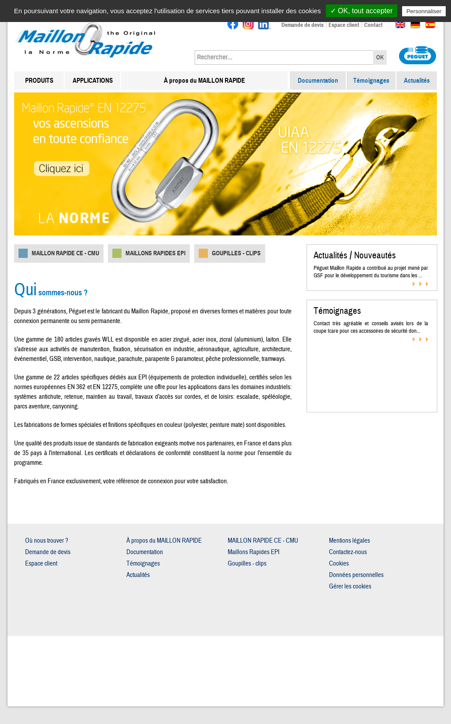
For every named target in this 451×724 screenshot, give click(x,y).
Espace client (344, 25)
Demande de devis (302, 25)
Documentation (318, 81)
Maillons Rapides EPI (155, 253)
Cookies (339, 563)
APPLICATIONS (93, 81)
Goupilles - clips (236, 253)
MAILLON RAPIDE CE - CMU (65, 253)
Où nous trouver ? (46, 541)
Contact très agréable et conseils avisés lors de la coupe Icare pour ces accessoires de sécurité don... (371, 327)
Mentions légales (349, 541)
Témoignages (371, 81)
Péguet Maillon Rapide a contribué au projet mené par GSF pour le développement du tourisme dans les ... (371, 272)
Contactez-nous (348, 552)
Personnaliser (424, 11)
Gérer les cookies (350, 586)
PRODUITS (39, 81)
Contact (373, 25)
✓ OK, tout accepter (361, 11)
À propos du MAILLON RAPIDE (204, 81)
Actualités (417, 81)
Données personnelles (356, 575)
